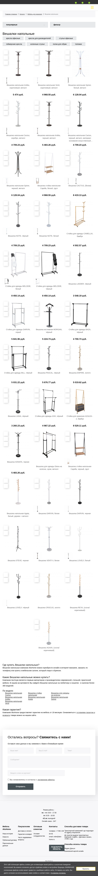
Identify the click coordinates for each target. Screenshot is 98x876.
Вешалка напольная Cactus (13, 694)
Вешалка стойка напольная (35, 694)
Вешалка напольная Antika (13, 698)
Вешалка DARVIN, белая (49, 513)
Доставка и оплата (24, 831)
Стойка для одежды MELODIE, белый (18, 287)
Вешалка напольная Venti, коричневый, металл (49, 86)
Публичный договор (10, 840)
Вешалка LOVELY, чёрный (18, 608)
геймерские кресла (14, 44)
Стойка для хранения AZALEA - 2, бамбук (80, 417)
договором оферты (46, 780)
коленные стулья (37, 44)
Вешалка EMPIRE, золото (80, 373)
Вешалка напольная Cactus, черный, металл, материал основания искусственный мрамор (80, 138)
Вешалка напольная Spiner (59, 698)
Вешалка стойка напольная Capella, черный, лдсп (79, 467)
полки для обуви (60, 44)
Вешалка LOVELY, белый (79, 560)
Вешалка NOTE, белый (49, 236)
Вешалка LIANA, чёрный (18, 416)
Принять (85, 869)
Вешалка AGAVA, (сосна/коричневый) (49, 649)
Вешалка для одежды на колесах (60, 694)
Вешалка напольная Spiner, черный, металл (18, 187)
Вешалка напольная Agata (36, 698)
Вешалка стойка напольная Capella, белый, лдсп (49, 187)
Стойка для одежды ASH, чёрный (49, 416)
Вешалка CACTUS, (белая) (80, 186)
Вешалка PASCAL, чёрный (49, 373)
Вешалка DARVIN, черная (80, 513)
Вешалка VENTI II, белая (49, 560)
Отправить (20, 786)
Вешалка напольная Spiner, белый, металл (79, 86)
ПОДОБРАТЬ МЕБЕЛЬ (56, 848)
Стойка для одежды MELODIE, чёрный (49, 287)
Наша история (8, 834)
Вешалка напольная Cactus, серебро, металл (18, 136)
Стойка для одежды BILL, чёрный (18, 373)
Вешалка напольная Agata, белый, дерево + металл (18, 514)
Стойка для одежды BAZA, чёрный (80, 330)
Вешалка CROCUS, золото (49, 608)
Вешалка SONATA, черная (18, 462)
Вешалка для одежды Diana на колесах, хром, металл (49, 467)
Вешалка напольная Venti (13, 702)
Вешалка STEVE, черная (18, 560)
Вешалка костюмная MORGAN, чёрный (49, 330)
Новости (5, 837)
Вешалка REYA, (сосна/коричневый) (80, 609)
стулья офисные (66, 38)
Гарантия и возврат (25, 834)
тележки (78, 44)
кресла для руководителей (40, 38)
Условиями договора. (58, 873)
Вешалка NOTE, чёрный (18, 236)
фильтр (57, 25)
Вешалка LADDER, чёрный (80, 284)
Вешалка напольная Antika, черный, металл (49, 136)
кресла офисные (13, 38)
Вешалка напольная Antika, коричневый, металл (18, 86)
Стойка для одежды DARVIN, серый (18, 330)
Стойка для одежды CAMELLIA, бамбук (80, 235)
